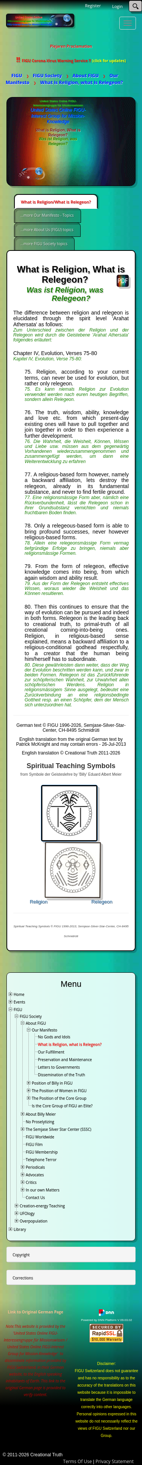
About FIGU (36, 1023)
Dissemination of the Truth (61, 1074)
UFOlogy (27, 1213)
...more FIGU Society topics (43, 243)
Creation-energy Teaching (42, 1205)
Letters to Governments (59, 1067)
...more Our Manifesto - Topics (47, 215)
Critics (31, 1182)
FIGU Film (34, 1144)
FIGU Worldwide (40, 1136)
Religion (38, 902)
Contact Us (35, 1197)
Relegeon (101, 902)
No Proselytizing (40, 1121)
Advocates (35, 1174)
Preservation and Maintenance (65, 1059)
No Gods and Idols (54, 1036)
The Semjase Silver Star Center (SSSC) (58, 1129)
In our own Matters (42, 1190)
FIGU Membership (42, 1152)
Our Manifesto (44, 1030)
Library (20, 1229)
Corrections (22, 1277)
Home (19, 994)
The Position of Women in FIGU (59, 1090)
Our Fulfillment (51, 1052)
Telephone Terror (41, 1159)
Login (117, 6)
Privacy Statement (114, 1461)
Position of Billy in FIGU (52, 1083)
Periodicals (35, 1167)
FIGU (18, 1009)
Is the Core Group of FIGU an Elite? (62, 1105)
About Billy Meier (41, 1114)
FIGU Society (31, 1016)
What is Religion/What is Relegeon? (56, 202)
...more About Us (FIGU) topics (46, 229)
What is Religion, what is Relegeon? (69, 1044)
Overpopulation (33, 1221)
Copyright (21, 1254)
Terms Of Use (77, 1461)
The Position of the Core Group (59, 1098)
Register (93, 5)
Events (19, 1002)
